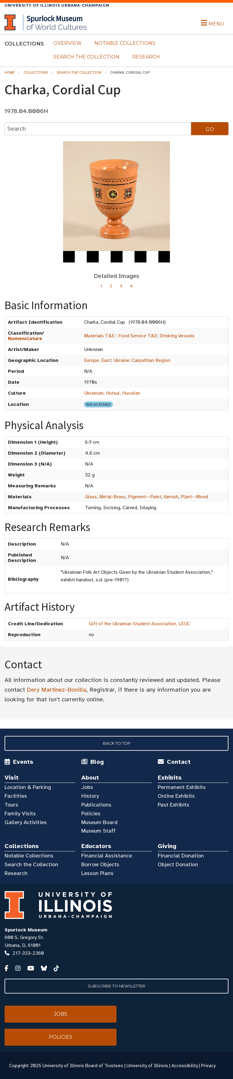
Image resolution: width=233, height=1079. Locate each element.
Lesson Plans (97, 873)
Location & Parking (28, 787)
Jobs (87, 787)
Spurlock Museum (26, 930)
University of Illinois (147, 1065)
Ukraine (121, 360)
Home (10, 72)
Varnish (171, 497)
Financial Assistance (106, 855)
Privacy (208, 1065)
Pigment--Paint (144, 497)
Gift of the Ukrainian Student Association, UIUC (139, 624)
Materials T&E (99, 336)
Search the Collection (86, 57)
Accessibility (184, 1065)
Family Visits (20, 813)
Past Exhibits (173, 804)
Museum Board (99, 822)
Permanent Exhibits (182, 787)
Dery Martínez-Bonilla (56, 689)
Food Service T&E (137, 336)
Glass (91, 497)
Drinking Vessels (177, 336)
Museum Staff (98, 830)
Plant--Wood (194, 497)
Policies (90, 813)
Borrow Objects (100, 864)
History (90, 796)
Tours (11, 804)
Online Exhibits (176, 796)
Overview (67, 43)
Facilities (16, 796)
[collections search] (98, 128)
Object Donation (178, 864)
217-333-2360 (28, 953)
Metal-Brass (112, 497)
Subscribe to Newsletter (116, 986)
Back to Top (116, 743)
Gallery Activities (26, 822)
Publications (96, 804)
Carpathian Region (151, 360)
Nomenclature (25, 339)
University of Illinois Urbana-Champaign (57, 5)
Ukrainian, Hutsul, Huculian (112, 393)
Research (146, 57)
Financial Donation (181, 855)
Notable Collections (124, 43)
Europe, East (97, 360)
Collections (36, 72)
